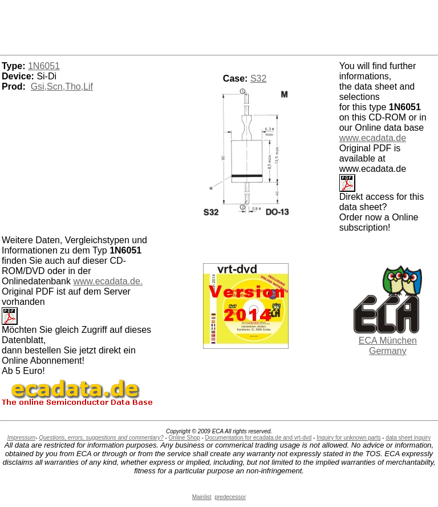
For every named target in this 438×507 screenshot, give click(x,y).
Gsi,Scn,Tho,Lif (62, 86)
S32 (258, 78)
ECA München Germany (388, 346)
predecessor (230, 497)
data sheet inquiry (408, 437)
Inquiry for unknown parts (348, 437)
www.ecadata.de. (108, 281)
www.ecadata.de (372, 138)
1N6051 (44, 66)
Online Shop (184, 437)
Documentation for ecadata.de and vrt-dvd (258, 437)
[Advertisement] (219, 25)
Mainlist (202, 497)
